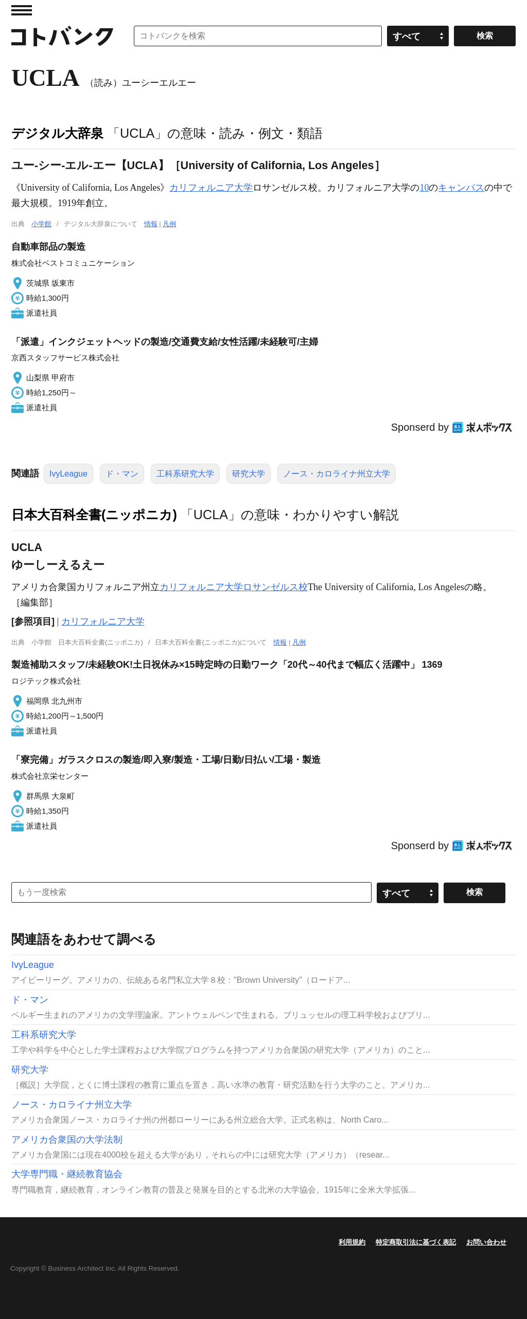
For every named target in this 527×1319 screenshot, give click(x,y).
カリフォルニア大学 (211, 187)
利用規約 (352, 1242)
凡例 (169, 224)
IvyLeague (68, 473)
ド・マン (122, 473)
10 (424, 187)
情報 (150, 224)
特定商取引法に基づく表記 (416, 1242)
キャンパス (461, 187)
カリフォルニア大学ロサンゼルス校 (234, 587)
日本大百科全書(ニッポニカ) (94, 514)
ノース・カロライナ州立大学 (336, 473)
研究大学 (248, 473)
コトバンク (62, 36)
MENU (21, 10)
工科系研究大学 (185, 473)
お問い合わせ (486, 1242)
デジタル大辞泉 (57, 133)
